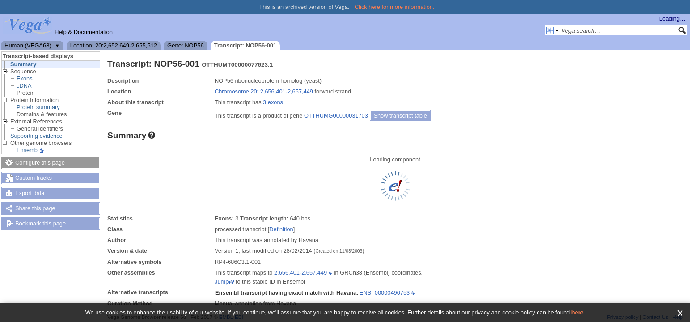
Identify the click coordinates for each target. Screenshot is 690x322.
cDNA (24, 85)
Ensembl (28, 150)
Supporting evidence (36, 135)
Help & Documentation (84, 32)
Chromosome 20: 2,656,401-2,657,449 (264, 91)
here (577, 312)
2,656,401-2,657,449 (300, 272)
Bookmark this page (40, 223)
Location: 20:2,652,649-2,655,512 (113, 45)
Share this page (35, 208)
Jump (222, 281)
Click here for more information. (395, 7)
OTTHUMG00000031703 (336, 115)
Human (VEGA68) (27, 45)
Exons (25, 78)
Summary (23, 64)
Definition (281, 229)
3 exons (273, 102)
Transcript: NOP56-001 (245, 45)
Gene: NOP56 (185, 45)
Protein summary (38, 107)
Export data (29, 193)
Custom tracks (33, 177)
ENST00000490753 (385, 292)
